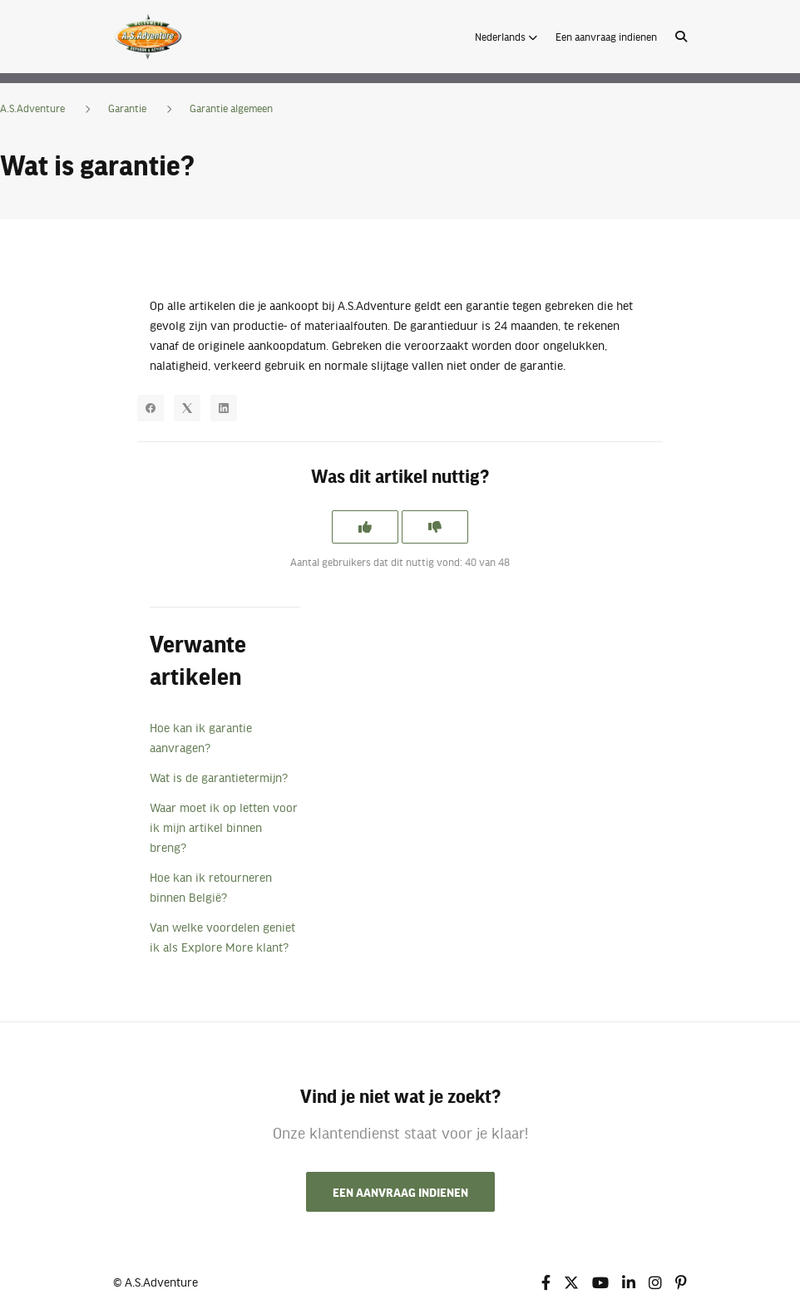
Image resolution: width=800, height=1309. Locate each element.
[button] (506, 36)
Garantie (127, 108)
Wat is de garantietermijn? (219, 777)
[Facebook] (150, 408)
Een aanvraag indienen (606, 36)
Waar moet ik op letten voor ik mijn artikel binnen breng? (224, 827)
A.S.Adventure (32, 108)
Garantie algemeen (231, 108)
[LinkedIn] (223, 408)
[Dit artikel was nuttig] (365, 527)
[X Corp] (187, 408)
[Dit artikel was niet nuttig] (435, 527)
